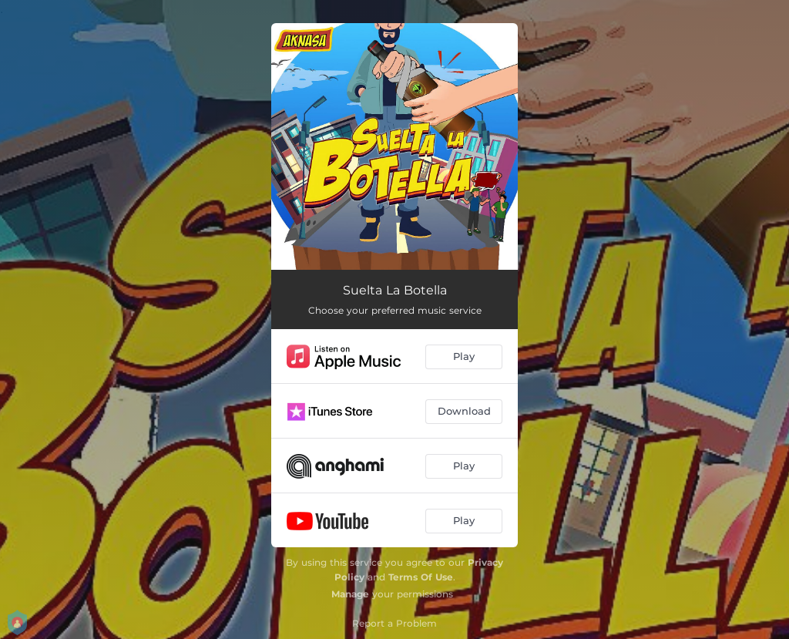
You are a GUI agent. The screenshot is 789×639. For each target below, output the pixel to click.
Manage (350, 594)
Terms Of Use (420, 577)
